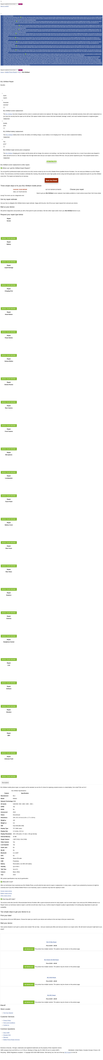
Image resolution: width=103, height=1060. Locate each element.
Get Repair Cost (28, 949)
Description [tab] (5, 782)
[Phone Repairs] (7, 10)
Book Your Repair (51, 161)
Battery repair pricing (6, 893)
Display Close (6, 118)
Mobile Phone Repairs (11, 72)
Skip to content (5, 6)
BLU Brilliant (9, 114)
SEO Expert (67, 1052)
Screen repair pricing (6, 891)
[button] (1, 1)
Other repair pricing (6, 895)
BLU (20, 72)
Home (2, 72)
